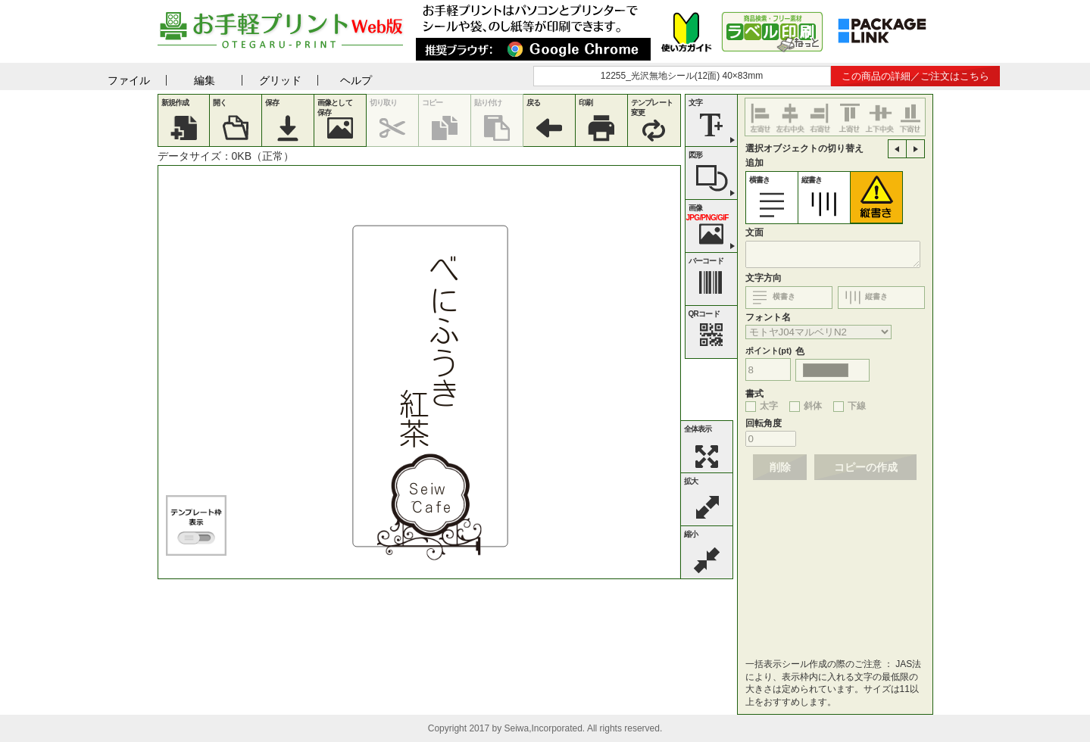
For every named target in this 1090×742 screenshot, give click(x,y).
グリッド (280, 80)
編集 (204, 80)
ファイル (129, 80)
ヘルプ (356, 80)
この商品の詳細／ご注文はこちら (915, 76)
